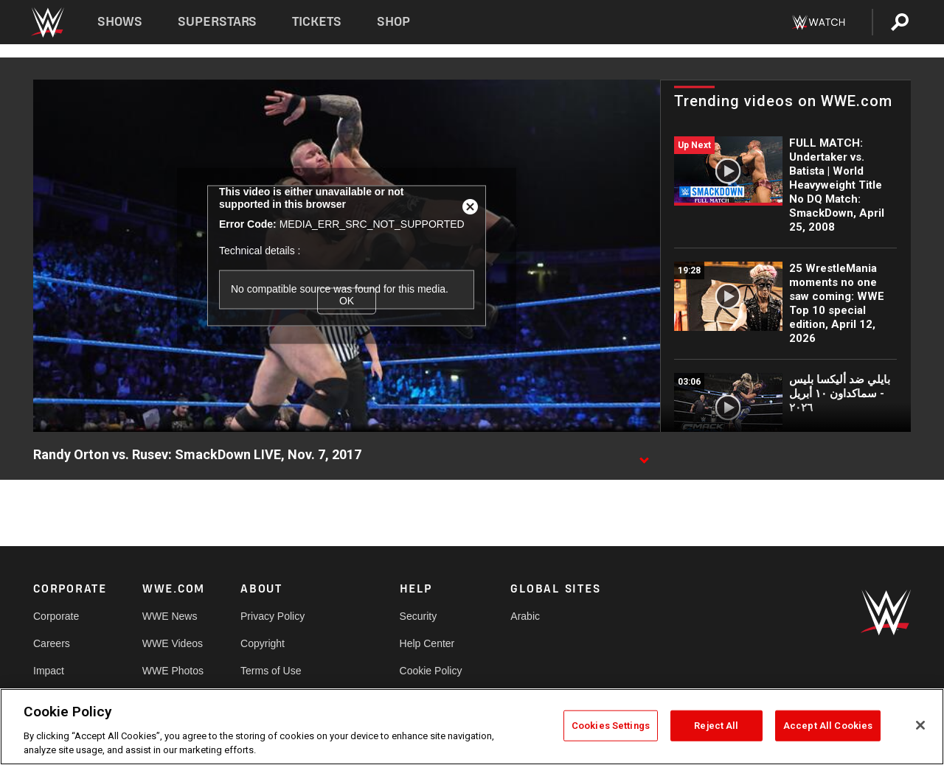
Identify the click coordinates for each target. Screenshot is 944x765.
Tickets (316, 22)
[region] (472, 726)
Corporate (56, 616)
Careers (51, 643)
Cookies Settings (611, 725)
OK (346, 301)
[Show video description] (644, 455)
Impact (48, 671)
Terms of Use (270, 671)
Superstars (217, 22)
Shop (393, 22)
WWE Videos (172, 643)
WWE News (170, 616)
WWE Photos (173, 671)
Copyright (262, 643)
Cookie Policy (431, 671)
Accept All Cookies (827, 725)
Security (418, 616)
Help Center (427, 643)
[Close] (920, 725)
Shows (119, 22)
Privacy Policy (272, 616)
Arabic (525, 616)
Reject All (716, 725)
